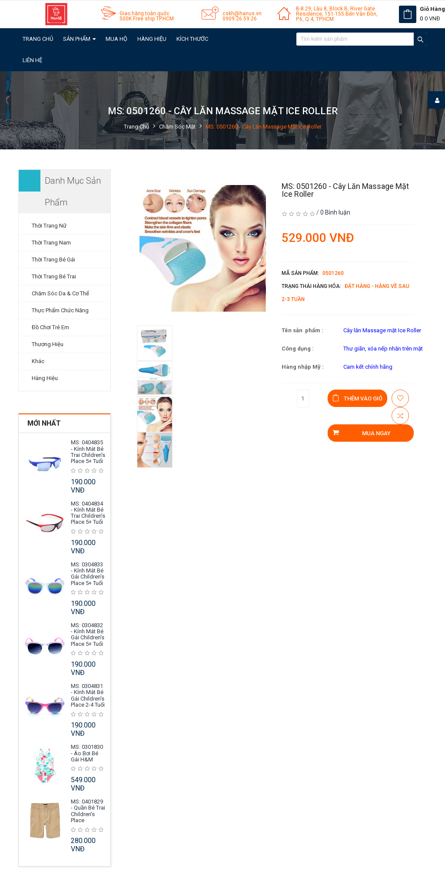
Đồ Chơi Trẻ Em (50, 327)
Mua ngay (361, 432)
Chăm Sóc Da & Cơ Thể (60, 293)
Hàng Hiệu (151, 39)
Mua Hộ (116, 39)
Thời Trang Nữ (49, 225)
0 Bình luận (335, 212)
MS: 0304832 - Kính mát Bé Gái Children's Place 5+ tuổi (87, 634)
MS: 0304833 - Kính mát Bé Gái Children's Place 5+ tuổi (87, 573)
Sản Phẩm (79, 39)
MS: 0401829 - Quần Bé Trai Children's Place (88, 810)
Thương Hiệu (47, 344)
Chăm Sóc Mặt (177, 126)
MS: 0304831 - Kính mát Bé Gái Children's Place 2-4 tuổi (88, 695)
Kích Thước (192, 39)
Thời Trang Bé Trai (54, 276)
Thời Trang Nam (51, 242)
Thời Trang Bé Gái (53, 259)
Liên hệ (32, 60)
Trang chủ (38, 39)
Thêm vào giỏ (357, 398)
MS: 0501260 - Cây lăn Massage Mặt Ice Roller (264, 126)
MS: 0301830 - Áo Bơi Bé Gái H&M (87, 753)
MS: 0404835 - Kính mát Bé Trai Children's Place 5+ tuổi (88, 451)
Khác (38, 361)
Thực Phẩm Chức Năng (60, 310)
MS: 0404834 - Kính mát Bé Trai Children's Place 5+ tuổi (88, 513)
